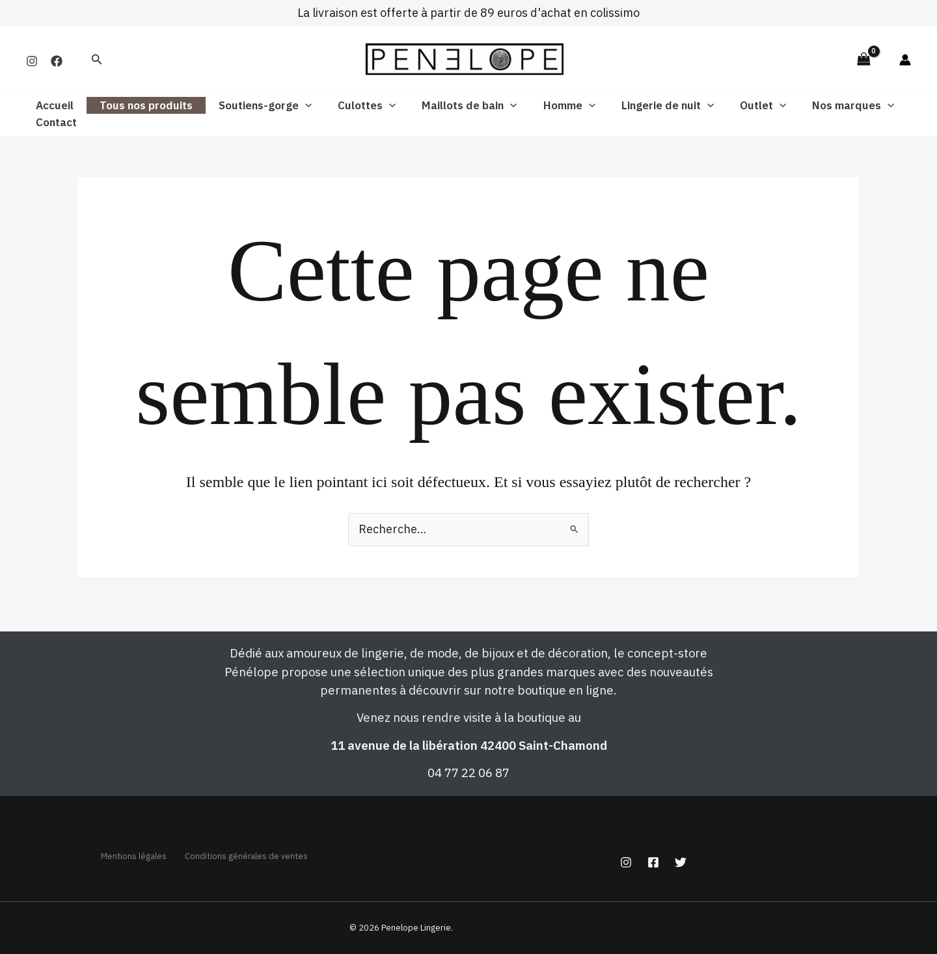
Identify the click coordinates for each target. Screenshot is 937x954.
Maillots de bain (451, 105)
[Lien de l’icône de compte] (905, 60)
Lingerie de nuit (642, 105)
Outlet (734, 105)
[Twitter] (680, 851)
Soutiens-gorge (255, 105)
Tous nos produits (140, 105)
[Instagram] (32, 61)
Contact (54, 122)
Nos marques (820, 105)
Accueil (53, 105)
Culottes (353, 105)
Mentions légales (268, 844)
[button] (97, 59)
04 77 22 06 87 (468, 761)
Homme (548, 105)
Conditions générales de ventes (239, 861)
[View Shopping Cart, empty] (863, 59)
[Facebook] (56, 61)
